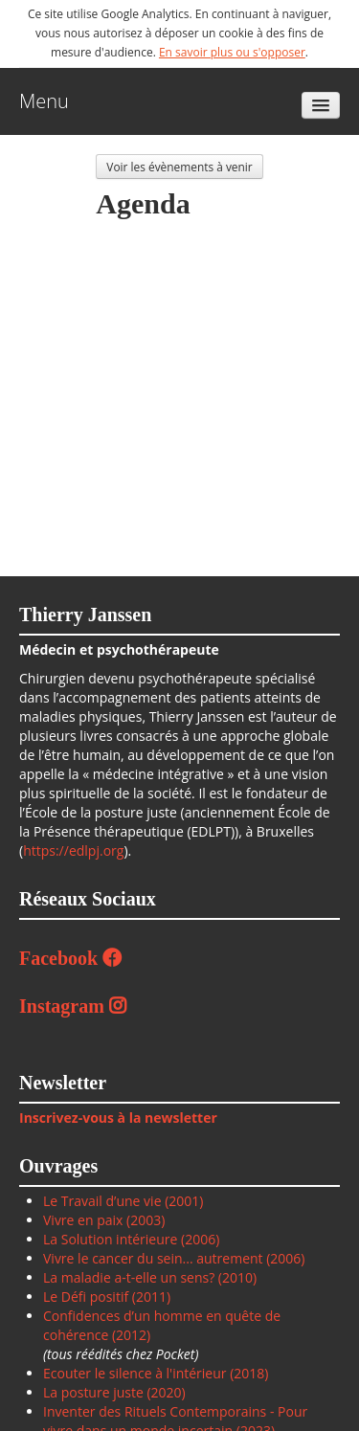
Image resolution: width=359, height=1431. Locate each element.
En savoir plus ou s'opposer (232, 52)
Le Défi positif (87, 1296)
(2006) (198, 1239)
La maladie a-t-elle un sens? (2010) (150, 1277)
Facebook (70, 958)
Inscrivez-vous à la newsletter (118, 1117)
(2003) (144, 1220)
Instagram (72, 1006)
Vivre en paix (83, 1220)
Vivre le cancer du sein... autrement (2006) (174, 1258)
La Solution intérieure (110, 1239)
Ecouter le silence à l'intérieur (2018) (155, 1373)
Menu (44, 101)
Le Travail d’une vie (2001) (123, 1201)
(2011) (151, 1296)
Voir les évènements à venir (179, 166)
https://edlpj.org (73, 850)
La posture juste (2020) (114, 1392)
